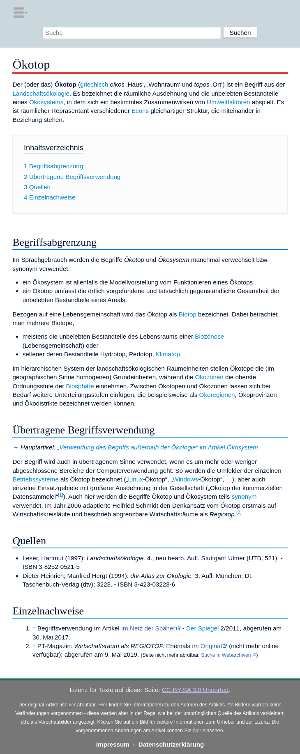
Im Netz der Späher (148, 628)
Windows (185, 479)
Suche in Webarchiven (226, 655)
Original (211, 645)
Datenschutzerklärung (171, 744)
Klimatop (168, 354)
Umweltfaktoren (228, 102)
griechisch (94, 84)
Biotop (187, 314)
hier (71, 705)
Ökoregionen (217, 394)
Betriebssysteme (35, 479)
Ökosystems (46, 102)
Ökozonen (209, 377)
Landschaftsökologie (40, 93)
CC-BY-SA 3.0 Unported (195, 689)
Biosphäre (80, 386)
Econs (140, 110)
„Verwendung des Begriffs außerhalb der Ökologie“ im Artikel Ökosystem (157, 447)
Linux (135, 479)
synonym (244, 496)
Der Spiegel (202, 628)
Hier (102, 705)
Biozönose (209, 336)
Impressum (112, 744)
